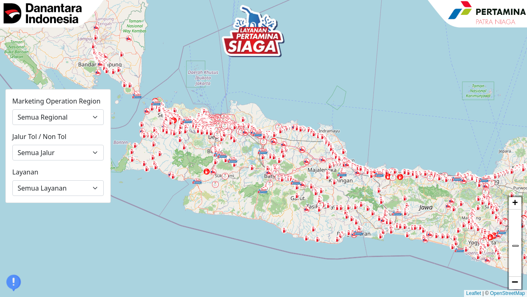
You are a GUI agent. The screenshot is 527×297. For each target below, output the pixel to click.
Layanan (25, 172)
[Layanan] (58, 188)
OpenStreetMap (507, 293)
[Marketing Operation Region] (58, 117)
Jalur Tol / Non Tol (39, 136)
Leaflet (473, 293)
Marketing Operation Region (56, 101)
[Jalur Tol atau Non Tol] (58, 152)
